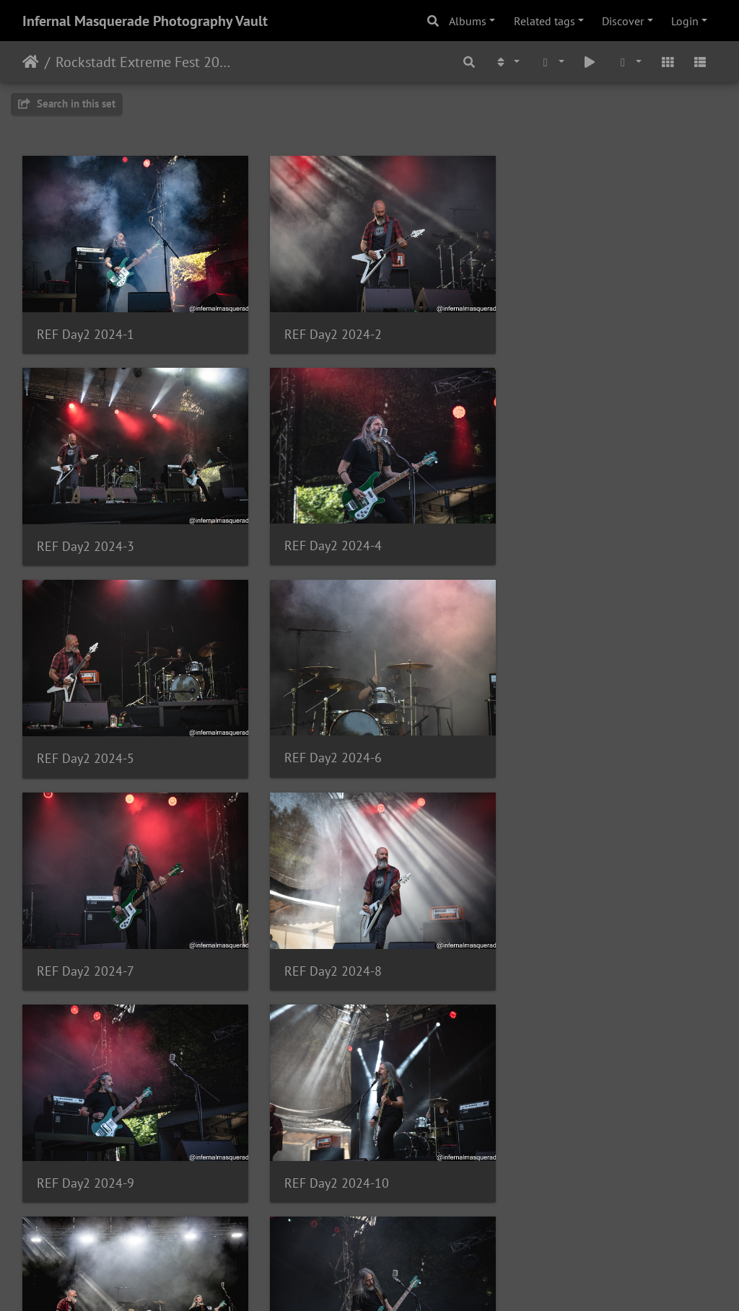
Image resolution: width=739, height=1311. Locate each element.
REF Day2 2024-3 (562, 327)
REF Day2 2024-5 (324, 534)
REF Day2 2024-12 (566, 945)
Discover (623, 21)
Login (685, 21)
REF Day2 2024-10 (89, 945)
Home (30, 62)
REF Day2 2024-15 (566, 1152)
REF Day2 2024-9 (562, 739)
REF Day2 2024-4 (85, 533)
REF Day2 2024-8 (324, 739)
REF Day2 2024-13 (89, 1151)
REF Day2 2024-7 (85, 739)
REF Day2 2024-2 (324, 327)
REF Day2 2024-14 (328, 1151)
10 (440, 1226)
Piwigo (399, 1281)
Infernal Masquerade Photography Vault (145, 21)
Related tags (544, 21)
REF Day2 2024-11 (328, 945)
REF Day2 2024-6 (562, 533)
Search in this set (66, 103)
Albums (467, 21)
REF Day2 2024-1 (85, 327)
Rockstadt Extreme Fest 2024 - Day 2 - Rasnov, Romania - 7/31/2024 (145, 62)
